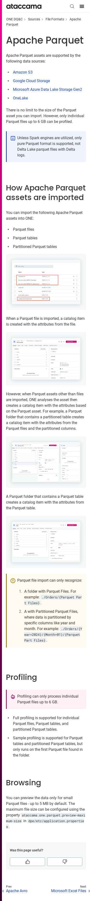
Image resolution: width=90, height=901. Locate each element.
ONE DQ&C (14, 19)
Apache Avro (16, 891)
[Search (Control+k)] (72, 6)
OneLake (20, 98)
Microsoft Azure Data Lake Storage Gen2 (47, 89)
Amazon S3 (23, 72)
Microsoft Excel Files (68, 891)
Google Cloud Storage (31, 81)
